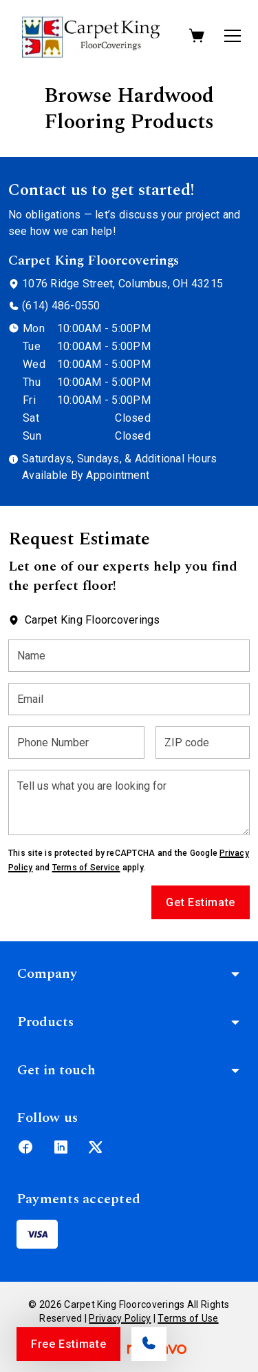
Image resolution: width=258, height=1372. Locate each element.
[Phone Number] (76, 742)
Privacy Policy (120, 1318)
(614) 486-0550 (61, 305)
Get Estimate (200, 902)
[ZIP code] (202, 742)
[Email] (129, 699)
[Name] (129, 655)
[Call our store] (148, 1344)
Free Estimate (68, 1344)
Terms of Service (86, 867)
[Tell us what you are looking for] (129, 802)
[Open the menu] (232, 35)
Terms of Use (188, 1318)
